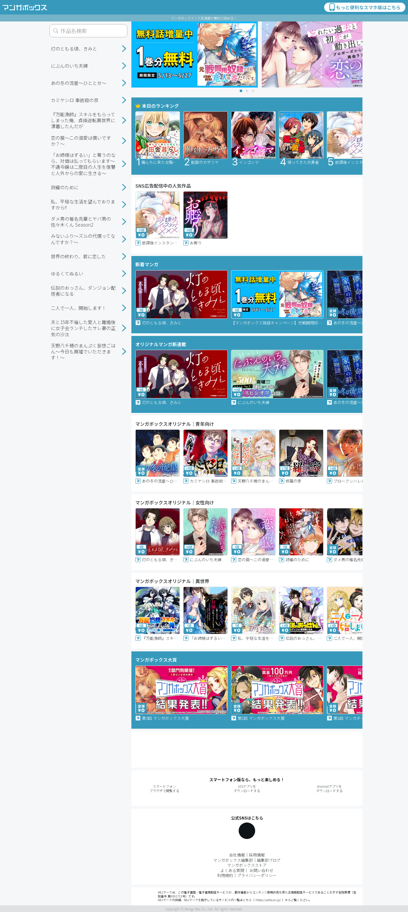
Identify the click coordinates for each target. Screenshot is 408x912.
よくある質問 (232, 870)
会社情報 (237, 854)
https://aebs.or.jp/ (268, 900)
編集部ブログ (269, 860)
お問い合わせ (261, 870)
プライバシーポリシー (257, 875)
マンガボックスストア (247, 865)
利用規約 (225, 875)
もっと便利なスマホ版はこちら (364, 7)
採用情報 (257, 854)
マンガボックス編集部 (233, 860)
